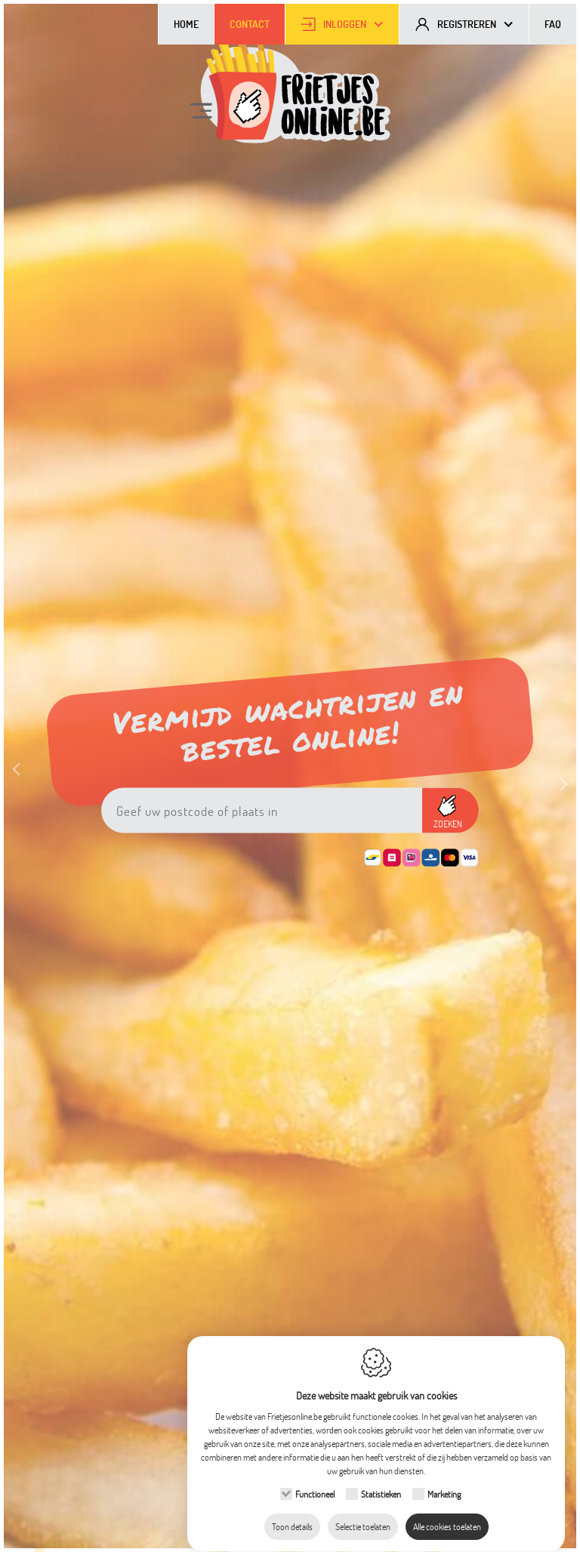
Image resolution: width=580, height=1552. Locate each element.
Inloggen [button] (344, 24)
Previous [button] (23, 783)
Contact (250, 24)
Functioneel (315, 1480)
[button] (450, 810)
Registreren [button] (466, 24)
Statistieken (381, 1480)
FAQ (553, 24)
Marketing (444, 1480)
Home (186, 24)
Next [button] (557, 768)
